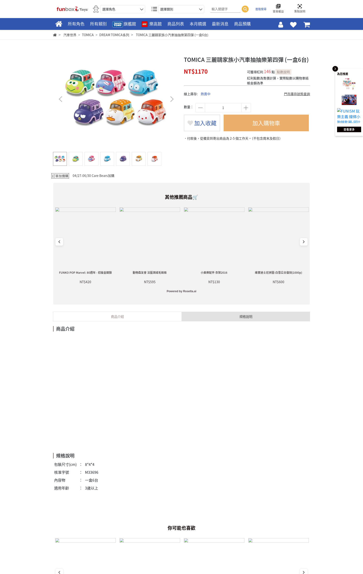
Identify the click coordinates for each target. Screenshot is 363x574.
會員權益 (155, 535)
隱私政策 (206, 528)
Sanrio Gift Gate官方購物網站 (287, 526)
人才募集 (206, 522)
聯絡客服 (155, 522)
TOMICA (88, 34)
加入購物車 (266, 123)
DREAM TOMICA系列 (114, 34)
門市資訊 (206, 516)
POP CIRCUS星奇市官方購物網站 (289, 518)
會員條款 (155, 528)
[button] (171, 99)
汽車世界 (69, 34)
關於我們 (206, 510)
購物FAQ (155, 516)
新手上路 (155, 510)
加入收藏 (202, 123)
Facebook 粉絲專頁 (71, 547)
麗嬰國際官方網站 (277, 510)
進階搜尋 (260, 9)
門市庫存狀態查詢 (297, 93)
